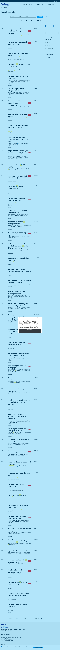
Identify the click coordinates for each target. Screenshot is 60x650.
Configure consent (30, 329)
